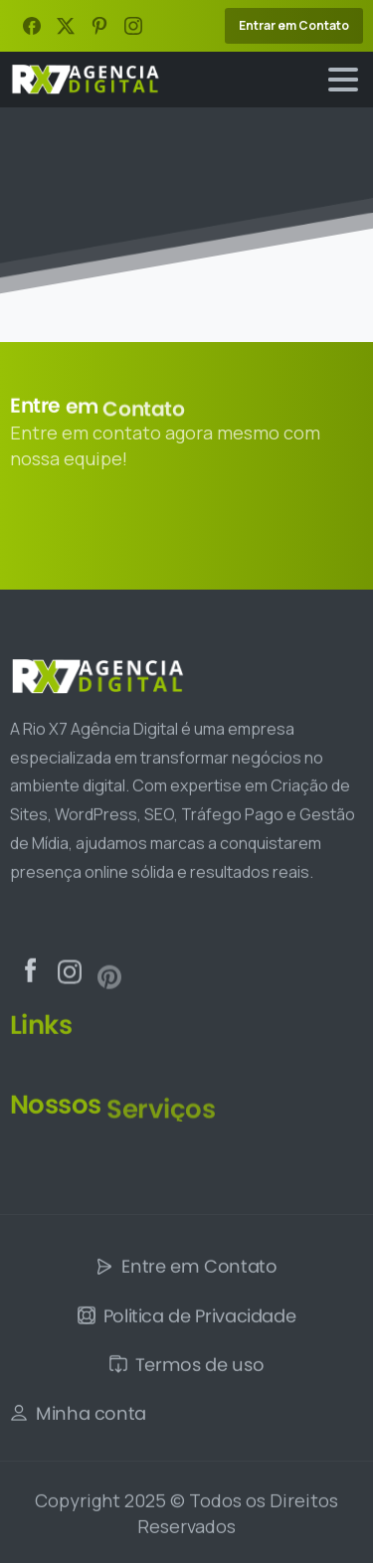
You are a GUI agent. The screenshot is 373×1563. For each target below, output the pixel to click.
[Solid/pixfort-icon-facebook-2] (30, 974)
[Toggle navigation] (343, 79)
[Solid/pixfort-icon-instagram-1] (70, 984)
